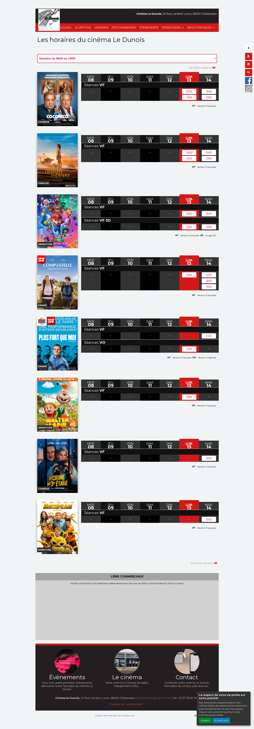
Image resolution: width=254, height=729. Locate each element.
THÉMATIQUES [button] (171, 27)
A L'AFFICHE (83, 27)
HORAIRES (101, 27)
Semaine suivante (202, 67)
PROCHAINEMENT (124, 27)
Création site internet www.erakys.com (115, 715)
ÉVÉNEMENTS (148, 27)
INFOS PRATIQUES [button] (199, 27)
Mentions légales (148, 698)
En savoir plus (221, 720)
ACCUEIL (66, 27)
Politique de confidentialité (126, 704)
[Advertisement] (127, 611)
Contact (166, 698)
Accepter (205, 720)
